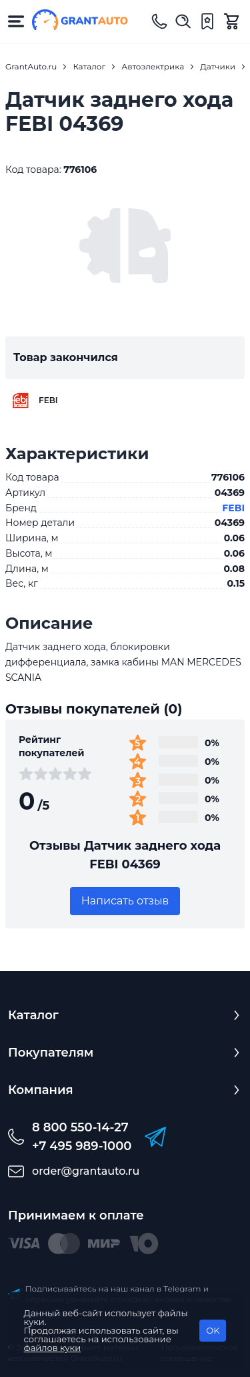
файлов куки (52, 1347)
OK (212, 1330)
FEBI (233, 508)
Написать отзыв (125, 900)
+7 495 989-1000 (81, 1146)
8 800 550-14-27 (80, 1127)
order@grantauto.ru (85, 1171)
